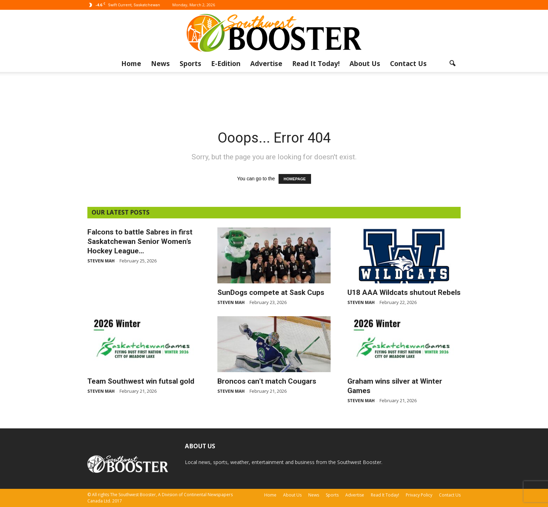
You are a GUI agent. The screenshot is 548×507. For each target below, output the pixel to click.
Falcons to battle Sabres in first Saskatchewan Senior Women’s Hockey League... (140, 241)
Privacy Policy (419, 495)
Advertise (266, 63)
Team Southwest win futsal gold (140, 381)
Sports (190, 63)
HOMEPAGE (295, 179)
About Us (364, 63)
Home (131, 63)
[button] (452, 63)
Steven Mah (101, 261)
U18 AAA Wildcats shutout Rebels (404, 292)
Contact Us (408, 63)
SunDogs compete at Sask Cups (270, 292)
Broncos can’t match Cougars (266, 381)
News (160, 63)
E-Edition (225, 63)
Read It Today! (316, 63)
